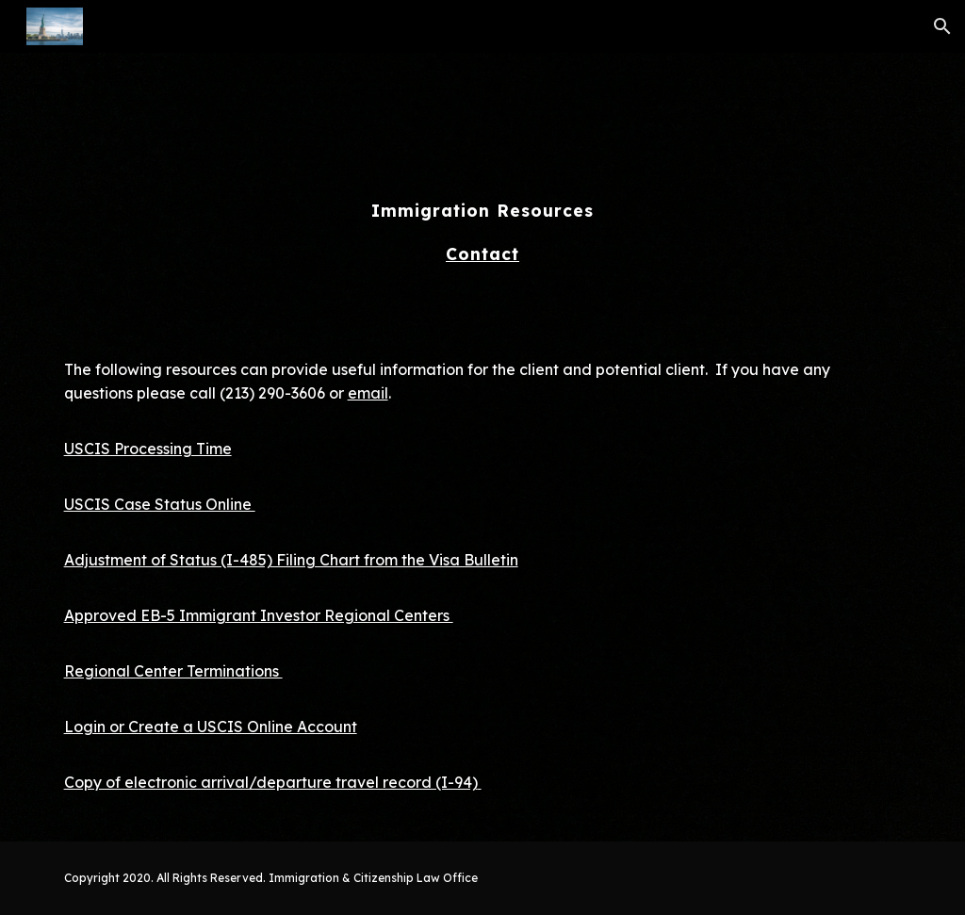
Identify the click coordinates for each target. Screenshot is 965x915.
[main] (483, 190)
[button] (942, 26)
